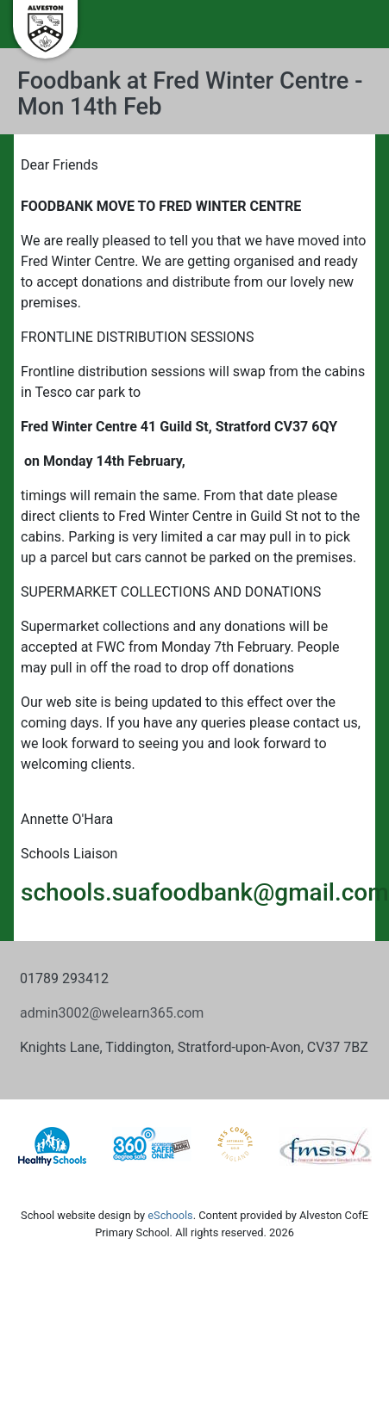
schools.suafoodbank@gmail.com (205, 892)
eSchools (169, 1215)
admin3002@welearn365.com (112, 1013)
